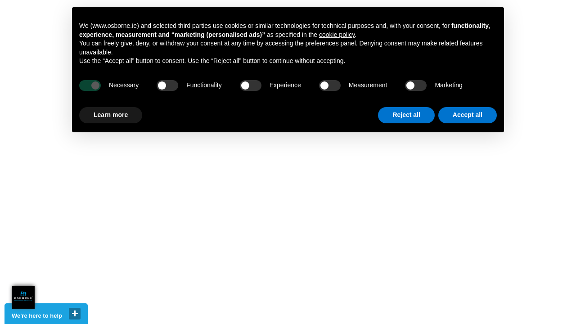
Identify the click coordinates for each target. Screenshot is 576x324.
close (75, 314)
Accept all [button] (467, 114)
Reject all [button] (406, 114)
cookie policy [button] (337, 34)
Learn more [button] (111, 114)
